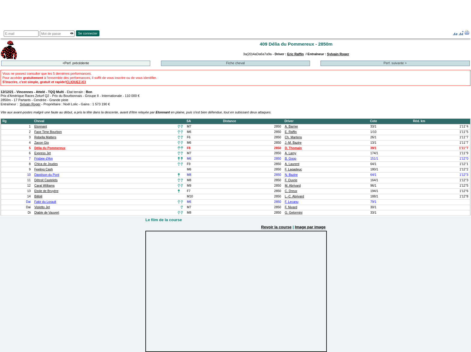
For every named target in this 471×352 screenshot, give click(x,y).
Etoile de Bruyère (46, 191)
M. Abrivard (293, 185)
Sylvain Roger (338, 54)
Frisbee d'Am (43, 158)
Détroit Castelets (46, 180)
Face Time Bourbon (48, 132)
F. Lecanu (291, 201)
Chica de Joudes (46, 164)
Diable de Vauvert (46, 212)
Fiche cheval (235, 63)
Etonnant (40, 126)
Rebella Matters (45, 137)
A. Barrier (291, 126)
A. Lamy (290, 153)
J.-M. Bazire (293, 142)
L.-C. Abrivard (294, 196)
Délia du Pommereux (49, 148)
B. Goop (290, 158)
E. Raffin (291, 132)
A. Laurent (292, 164)
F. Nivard (291, 207)
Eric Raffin (295, 54)
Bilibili (38, 196)
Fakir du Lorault (45, 201)
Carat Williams (44, 185)
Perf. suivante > (395, 63)
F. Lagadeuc (293, 169)
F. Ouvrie (291, 180)
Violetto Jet (42, 207)
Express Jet (42, 153)
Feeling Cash (43, 169)
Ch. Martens (293, 137)
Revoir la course (276, 227)
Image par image (310, 227)
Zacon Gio (41, 142)
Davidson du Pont (46, 174)
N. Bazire (291, 174)
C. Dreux (291, 191)
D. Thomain (293, 148)
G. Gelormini (293, 212)
